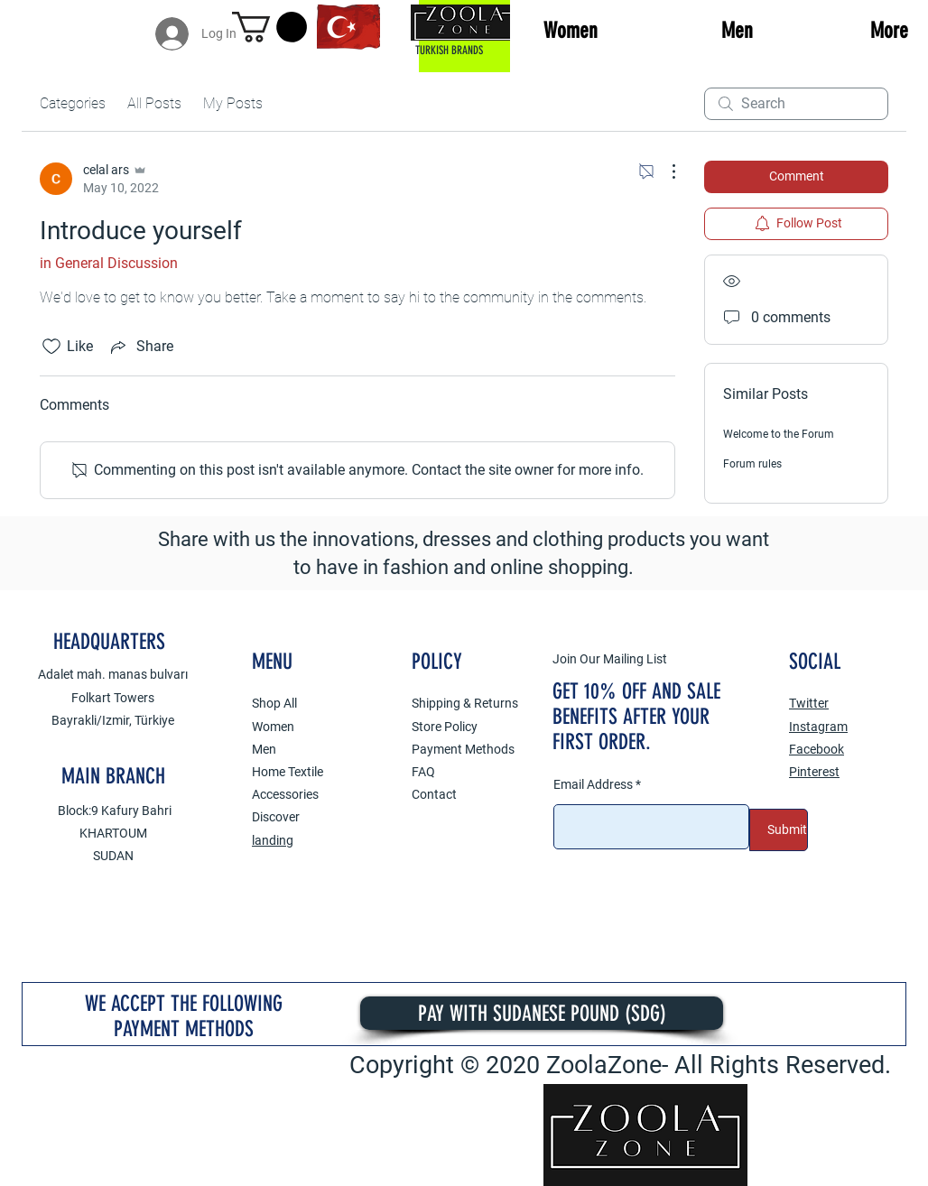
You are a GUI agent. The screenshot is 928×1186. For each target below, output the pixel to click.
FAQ (423, 771)
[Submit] (778, 830)
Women (273, 726)
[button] (269, 27)
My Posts (233, 103)
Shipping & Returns (465, 703)
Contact (434, 794)
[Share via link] (140, 346)
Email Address (593, 784)
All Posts (154, 103)
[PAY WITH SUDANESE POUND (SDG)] (541, 1013)
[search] (796, 104)
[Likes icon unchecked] (51, 346)
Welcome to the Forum (778, 434)
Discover (276, 817)
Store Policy (445, 726)
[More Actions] (664, 171)
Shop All (274, 703)
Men (264, 749)
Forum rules (752, 464)
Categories (73, 103)
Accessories (285, 794)
